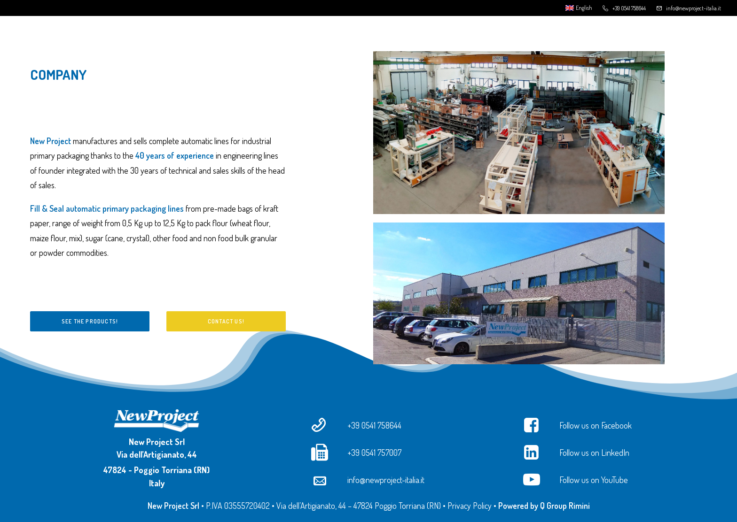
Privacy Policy (469, 505)
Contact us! (226, 321)
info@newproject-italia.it (693, 8)
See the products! (90, 321)
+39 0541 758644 (629, 8)
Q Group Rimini (565, 505)
